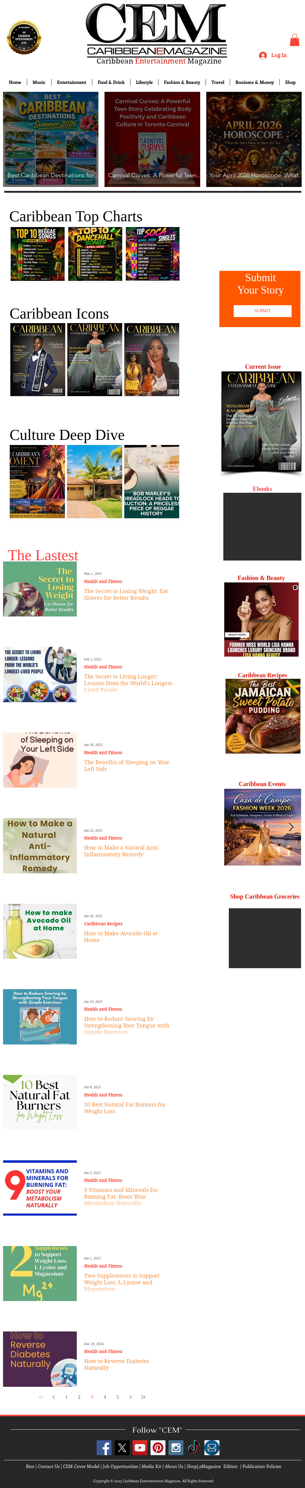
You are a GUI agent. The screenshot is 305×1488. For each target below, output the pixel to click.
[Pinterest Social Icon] (158, 1447)
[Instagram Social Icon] (175, 1447)
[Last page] (143, 1397)
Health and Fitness (103, 581)
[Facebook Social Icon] (104, 1447)
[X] (122, 1447)
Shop (192, 1466)
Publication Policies (262, 1466)
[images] (211, 1447)
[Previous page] (53, 1397)
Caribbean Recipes (103, 924)
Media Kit (151, 1466)
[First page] (40, 1397)
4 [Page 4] (105, 1397)
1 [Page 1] (66, 1397)
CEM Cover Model (81, 1466)
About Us (174, 1466)
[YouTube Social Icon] (140, 1447)
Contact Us (48, 1466)
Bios (30, 1466)
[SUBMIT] (263, 311)
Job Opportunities (120, 1466)
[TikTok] (193, 1447)
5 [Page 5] (117, 1397)
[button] (294, 40)
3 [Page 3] (92, 1397)
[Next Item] (289, 621)
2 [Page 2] (79, 1397)
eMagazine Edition (218, 1466)
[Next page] (130, 1397)
